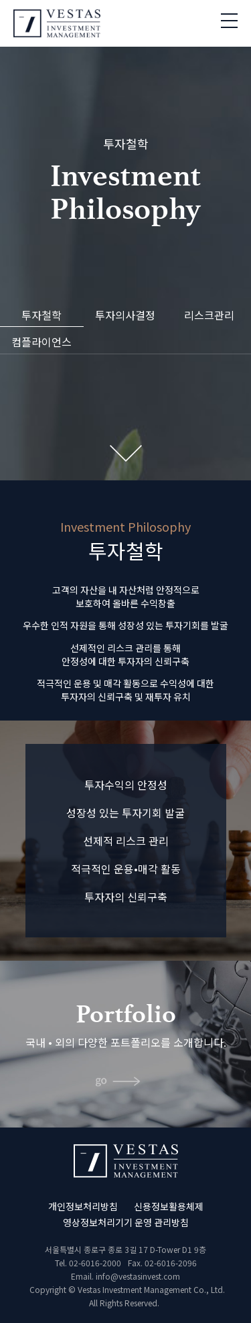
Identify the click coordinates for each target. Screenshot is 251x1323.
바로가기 (125, 1083)
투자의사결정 (125, 315)
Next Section (126, 453)
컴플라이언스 (41, 342)
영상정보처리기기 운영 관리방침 (126, 1222)
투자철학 (41, 315)
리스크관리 (209, 315)
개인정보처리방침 (83, 1206)
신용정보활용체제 (168, 1206)
